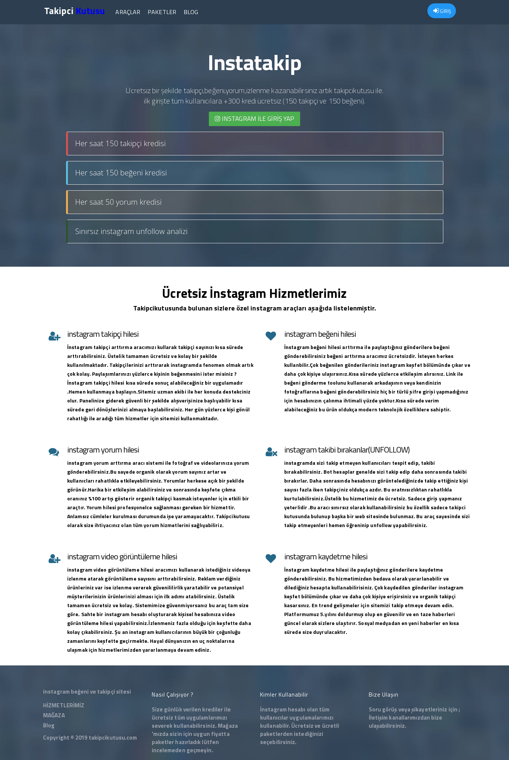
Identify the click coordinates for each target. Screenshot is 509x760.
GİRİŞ (442, 11)
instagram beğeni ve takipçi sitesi (87, 691)
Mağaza (228, 725)
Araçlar (127, 11)
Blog (191, 11)
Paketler (162, 11)
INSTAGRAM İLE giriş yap (255, 119)
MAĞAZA (54, 715)
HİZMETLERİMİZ (63, 705)
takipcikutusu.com (113, 737)
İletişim (378, 717)
